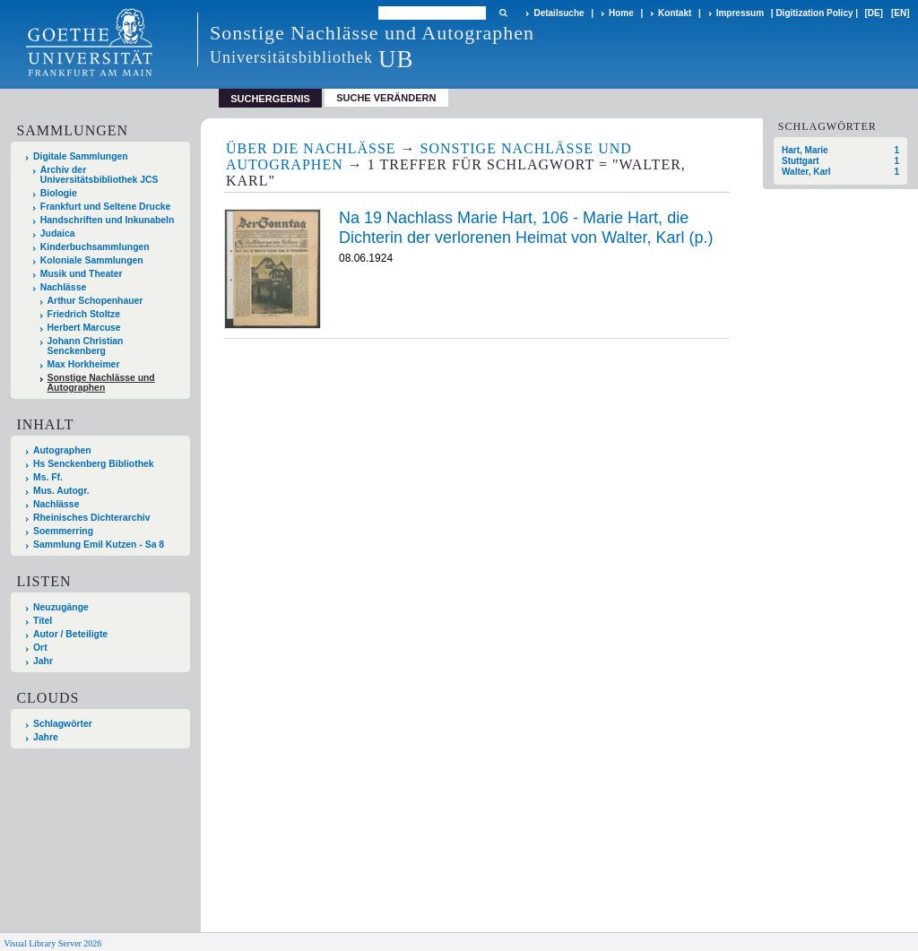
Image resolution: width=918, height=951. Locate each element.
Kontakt (674, 13)
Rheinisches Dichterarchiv (92, 518)
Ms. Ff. (48, 477)
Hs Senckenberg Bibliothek (93, 464)
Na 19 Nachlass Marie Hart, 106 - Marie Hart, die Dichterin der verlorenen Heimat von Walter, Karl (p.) (526, 227)
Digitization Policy (814, 13)
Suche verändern (386, 97)
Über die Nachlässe (311, 148)
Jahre (45, 737)
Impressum (740, 13)
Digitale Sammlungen (80, 156)
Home (621, 13)
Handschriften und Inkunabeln (107, 220)
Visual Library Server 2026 (52, 943)
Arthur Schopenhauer (95, 301)
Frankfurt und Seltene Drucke (105, 207)
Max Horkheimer (84, 364)
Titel (42, 621)
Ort (40, 648)
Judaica (57, 233)
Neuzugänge (61, 607)
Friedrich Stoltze (84, 314)
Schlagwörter (62, 724)
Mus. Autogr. (61, 491)
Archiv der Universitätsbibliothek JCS (99, 175)
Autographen (62, 450)
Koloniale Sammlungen (91, 260)
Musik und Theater (81, 274)
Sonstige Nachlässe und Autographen (101, 383)
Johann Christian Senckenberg (86, 346)
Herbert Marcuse (84, 328)
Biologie (58, 193)
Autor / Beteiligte (70, 634)
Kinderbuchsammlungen (95, 247)
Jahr (43, 661)
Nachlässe (63, 287)
